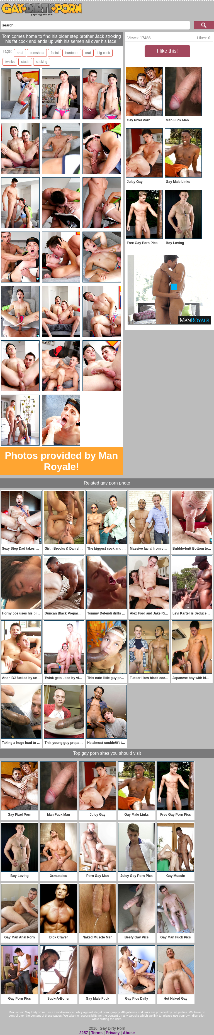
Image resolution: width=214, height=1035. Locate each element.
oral (88, 53)
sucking (41, 62)
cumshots (37, 53)
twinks (9, 62)
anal (20, 53)
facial (55, 53)
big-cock (104, 53)
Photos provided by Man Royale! (61, 461)
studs (25, 62)
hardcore (71, 53)
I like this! (167, 51)
